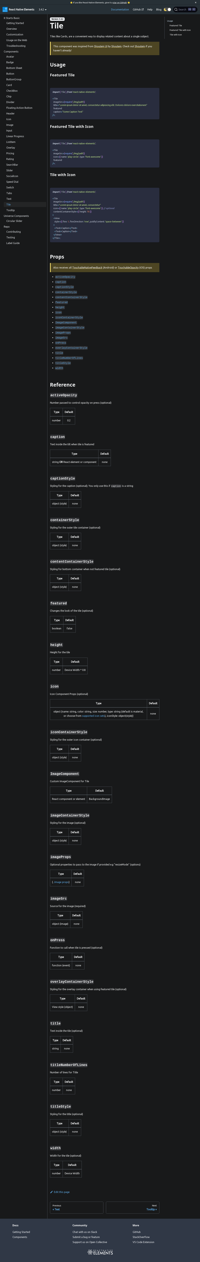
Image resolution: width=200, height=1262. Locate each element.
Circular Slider (14, 221)
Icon (8, 119)
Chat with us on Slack (85, 1232)
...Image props (61, 882)
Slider (9, 170)
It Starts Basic (12, 18)
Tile (8, 204)
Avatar (10, 56)
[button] (167, 9)
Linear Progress (15, 136)
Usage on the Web (16, 40)
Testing (10, 237)
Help (149, 9)
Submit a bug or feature (86, 1237)
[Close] (195, 2)
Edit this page (60, 1192)
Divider (10, 102)
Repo (7, 226)
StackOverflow (141, 1237)
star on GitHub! (120, 2)
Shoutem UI (100, 46)
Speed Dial (12, 181)
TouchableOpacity (128, 267)
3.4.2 (41, 9)
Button (10, 73)
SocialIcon (12, 176)
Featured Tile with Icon (180, 30)
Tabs (9, 193)
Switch (10, 187)
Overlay (10, 147)
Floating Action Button (19, 107)
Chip (8, 96)
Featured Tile (176, 25)
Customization (14, 34)
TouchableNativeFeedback (87, 267)
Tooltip (10, 210)
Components (11, 51)
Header (10, 113)
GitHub (137, 1232)
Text (8, 198)
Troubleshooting (15, 45)
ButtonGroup (13, 79)
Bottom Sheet (14, 68)
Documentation (120, 9)
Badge (10, 62)
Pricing (10, 153)
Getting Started (15, 23)
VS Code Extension (143, 1242)
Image (9, 124)
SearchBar (12, 164)
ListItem (10, 142)
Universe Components (16, 215)
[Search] (185, 9)
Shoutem (116, 46)
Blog (158, 9)
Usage (170, 21)
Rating (10, 159)
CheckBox (12, 90)
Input (9, 130)
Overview (11, 28)
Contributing (13, 231)
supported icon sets (93, 715)
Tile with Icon (176, 35)
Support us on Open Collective (90, 1242)
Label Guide (13, 243)
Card (9, 85)
